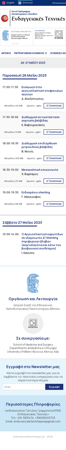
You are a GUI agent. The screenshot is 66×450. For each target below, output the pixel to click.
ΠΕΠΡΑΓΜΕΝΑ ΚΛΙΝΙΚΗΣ (29, 53)
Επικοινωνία (59, 2)
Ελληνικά (28, 2)
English (10, 2)
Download (55, 105)
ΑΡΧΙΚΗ (6, 53)
